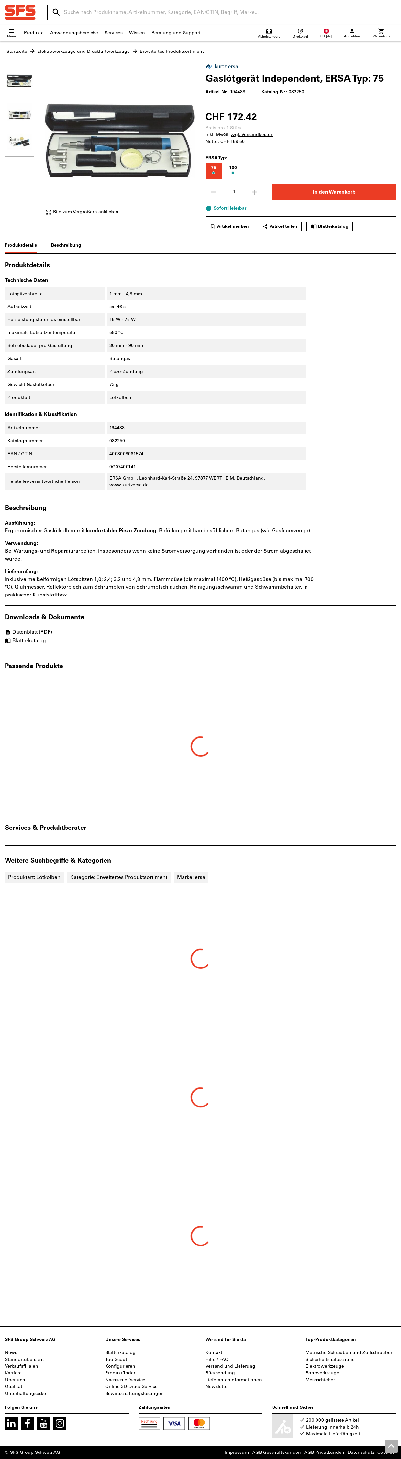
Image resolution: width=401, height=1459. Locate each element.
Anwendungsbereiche (74, 33)
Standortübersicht (24, 1359)
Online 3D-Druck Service (131, 1386)
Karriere (13, 1373)
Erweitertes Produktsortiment (172, 51)
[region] (24, 143)
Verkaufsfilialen (21, 1366)
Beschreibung (66, 245)
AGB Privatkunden (324, 1452)
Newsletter (217, 1386)
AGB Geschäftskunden (276, 1452)
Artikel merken (229, 226)
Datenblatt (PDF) (28, 632)
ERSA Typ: (216, 158)
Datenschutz (361, 1452)
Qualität (13, 1386)
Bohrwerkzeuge (322, 1373)
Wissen (137, 33)
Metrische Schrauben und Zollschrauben (350, 1352)
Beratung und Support (176, 33)
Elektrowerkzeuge (325, 1366)
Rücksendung (220, 1373)
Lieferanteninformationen (234, 1380)
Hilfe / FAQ (217, 1359)
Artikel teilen (279, 226)
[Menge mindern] (214, 192)
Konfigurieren (120, 1366)
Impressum (237, 1452)
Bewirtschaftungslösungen (134, 1393)
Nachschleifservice (125, 1380)
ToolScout (116, 1359)
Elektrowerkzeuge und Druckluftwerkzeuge (83, 51)
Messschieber (320, 1380)
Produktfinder (120, 1373)
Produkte (34, 33)
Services (114, 33)
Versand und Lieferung (230, 1366)
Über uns (15, 1380)
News (11, 1352)
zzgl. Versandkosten (252, 134)
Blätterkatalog (330, 226)
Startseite (16, 51)
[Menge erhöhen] (254, 192)
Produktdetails (21, 245)
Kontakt (214, 1352)
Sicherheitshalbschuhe (330, 1359)
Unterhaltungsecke (25, 1393)
